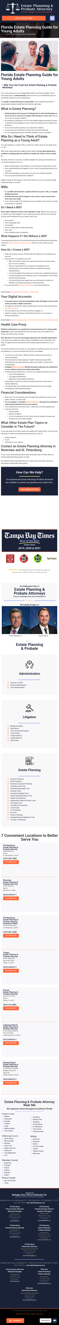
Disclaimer (19, 1314)
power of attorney (32, 402)
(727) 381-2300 (10, 892)
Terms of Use (39, 1314)
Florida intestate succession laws (19, 243)
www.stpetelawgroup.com (35, 1203)
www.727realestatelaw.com (29, 1255)
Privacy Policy (26, 1314)
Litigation (29, 717)
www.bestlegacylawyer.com (44, 1239)
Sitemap (33, 1314)
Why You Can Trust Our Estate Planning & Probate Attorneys (29, 86)
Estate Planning (29, 770)
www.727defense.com (14, 1237)
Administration (29, 674)
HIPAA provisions (18, 367)
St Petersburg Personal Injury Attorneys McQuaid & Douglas (15, 1209)
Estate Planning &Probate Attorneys (29, 591)
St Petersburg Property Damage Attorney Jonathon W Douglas (44, 1209)
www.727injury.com (15, 1221)
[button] (52, 18)
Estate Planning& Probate (29, 646)
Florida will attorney (26, 285)
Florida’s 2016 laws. (12, 308)
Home (3, 34)
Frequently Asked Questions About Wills (24, 292)
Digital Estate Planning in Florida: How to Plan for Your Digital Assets (34, 320)
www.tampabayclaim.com (44, 1220)
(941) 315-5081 (10, 1038)
